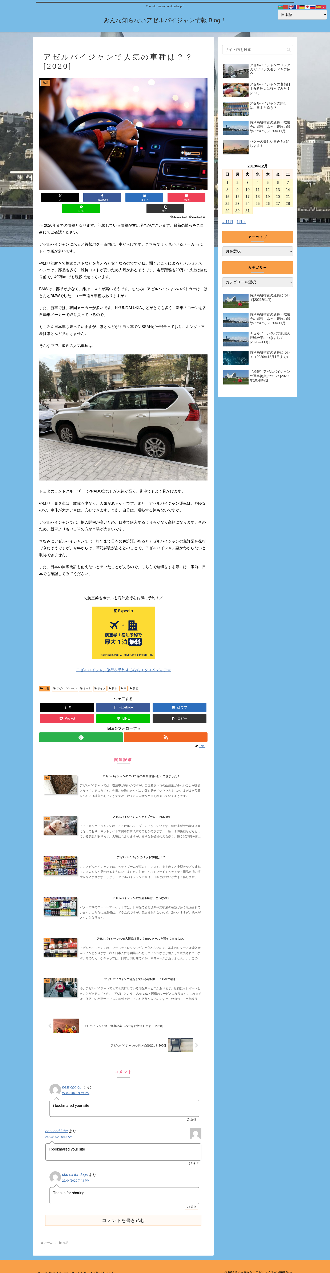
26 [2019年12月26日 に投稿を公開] (268, 203)
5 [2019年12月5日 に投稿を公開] (268, 182)
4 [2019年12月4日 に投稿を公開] (258, 182)
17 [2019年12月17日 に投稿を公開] (247, 197)
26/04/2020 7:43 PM (75, 1175)
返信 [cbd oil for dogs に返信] (191, 1201)
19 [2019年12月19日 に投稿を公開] (268, 197)
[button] (193, 197)
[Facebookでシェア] (81, 197)
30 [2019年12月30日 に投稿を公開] (237, 211)
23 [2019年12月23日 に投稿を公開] (237, 203)
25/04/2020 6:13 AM (58, 1131)
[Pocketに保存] (137, 197)
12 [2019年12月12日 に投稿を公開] (268, 190)
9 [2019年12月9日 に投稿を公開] (237, 190)
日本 (113, 677)
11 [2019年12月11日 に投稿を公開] (257, 190)
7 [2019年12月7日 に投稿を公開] (288, 182)
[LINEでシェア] (165, 197)
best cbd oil (71, 1081)
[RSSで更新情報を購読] (166, 726)
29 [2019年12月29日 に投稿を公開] (227, 211)
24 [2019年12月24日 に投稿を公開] (247, 203)
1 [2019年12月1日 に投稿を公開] (227, 182)
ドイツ (99, 677)
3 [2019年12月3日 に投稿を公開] (247, 182)
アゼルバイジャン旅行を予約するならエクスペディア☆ (123, 659)
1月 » (241, 222)
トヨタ (85, 677)
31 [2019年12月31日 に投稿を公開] (247, 211)
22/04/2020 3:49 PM (75, 1087)
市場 (44, 677)
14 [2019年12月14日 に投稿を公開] (288, 190)
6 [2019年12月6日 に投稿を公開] (278, 182)
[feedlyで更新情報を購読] (80, 726)
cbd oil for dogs (75, 1169)
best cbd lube (56, 1125)
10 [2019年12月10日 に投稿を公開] (247, 190)
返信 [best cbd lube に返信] (193, 1157)
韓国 (134, 677)
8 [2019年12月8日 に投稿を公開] (227, 190)
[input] (257, 49)
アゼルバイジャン (65, 677)
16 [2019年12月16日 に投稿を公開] (237, 197)
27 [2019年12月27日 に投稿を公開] (278, 203)
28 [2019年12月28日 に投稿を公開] (288, 203)
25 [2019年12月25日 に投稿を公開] (257, 203)
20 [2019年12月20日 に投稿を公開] (278, 197)
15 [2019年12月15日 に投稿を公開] (227, 197)
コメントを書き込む (123, 1214)
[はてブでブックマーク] (109, 197)
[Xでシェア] (53, 197)
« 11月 (227, 222)
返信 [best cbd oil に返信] (191, 1113)
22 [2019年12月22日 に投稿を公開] (227, 203)
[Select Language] (302, 15)
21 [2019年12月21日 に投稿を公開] (288, 197)
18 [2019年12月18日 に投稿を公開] (257, 197)
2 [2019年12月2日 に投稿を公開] (237, 182)
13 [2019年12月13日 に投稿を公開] (278, 190)
